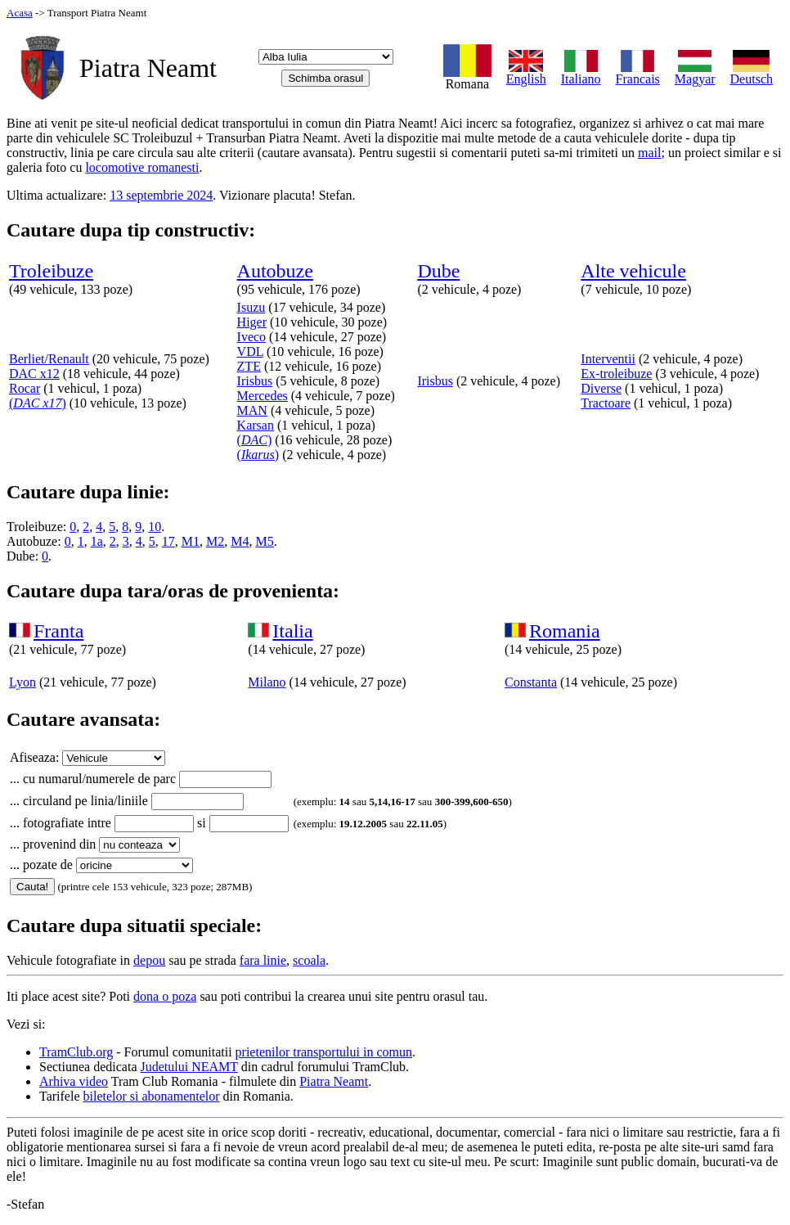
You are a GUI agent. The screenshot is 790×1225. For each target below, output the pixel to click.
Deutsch (751, 73)
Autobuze (275, 270)
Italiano (581, 73)
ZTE (249, 366)
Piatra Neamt (333, 1081)
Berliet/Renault (49, 359)
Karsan (255, 425)
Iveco (252, 337)
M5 (264, 541)
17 (168, 541)
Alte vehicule (633, 270)
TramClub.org (76, 1052)
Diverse (601, 388)
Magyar (695, 73)
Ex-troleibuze (616, 374)
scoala (309, 960)
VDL (250, 351)
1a (97, 541)
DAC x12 (34, 374)
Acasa (20, 13)
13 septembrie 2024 (161, 195)
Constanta (531, 682)
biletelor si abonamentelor (151, 1096)
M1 (191, 541)
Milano (266, 682)
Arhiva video (73, 1081)
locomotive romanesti (142, 167)
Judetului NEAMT (189, 1067)
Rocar (24, 388)
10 (154, 527)
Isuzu (251, 307)
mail (649, 153)
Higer (252, 322)
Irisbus (255, 381)
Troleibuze (51, 270)
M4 (240, 541)
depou (149, 960)
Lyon (22, 682)
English (526, 73)
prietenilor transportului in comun (324, 1052)
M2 (215, 541)
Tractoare (606, 403)
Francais (638, 73)
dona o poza (164, 996)
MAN (252, 410)
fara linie (263, 960)
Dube (438, 270)
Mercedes (262, 396)
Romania (564, 631)
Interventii (608, 359)
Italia (292, 631)
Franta (58, 631)
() (37, 403)
